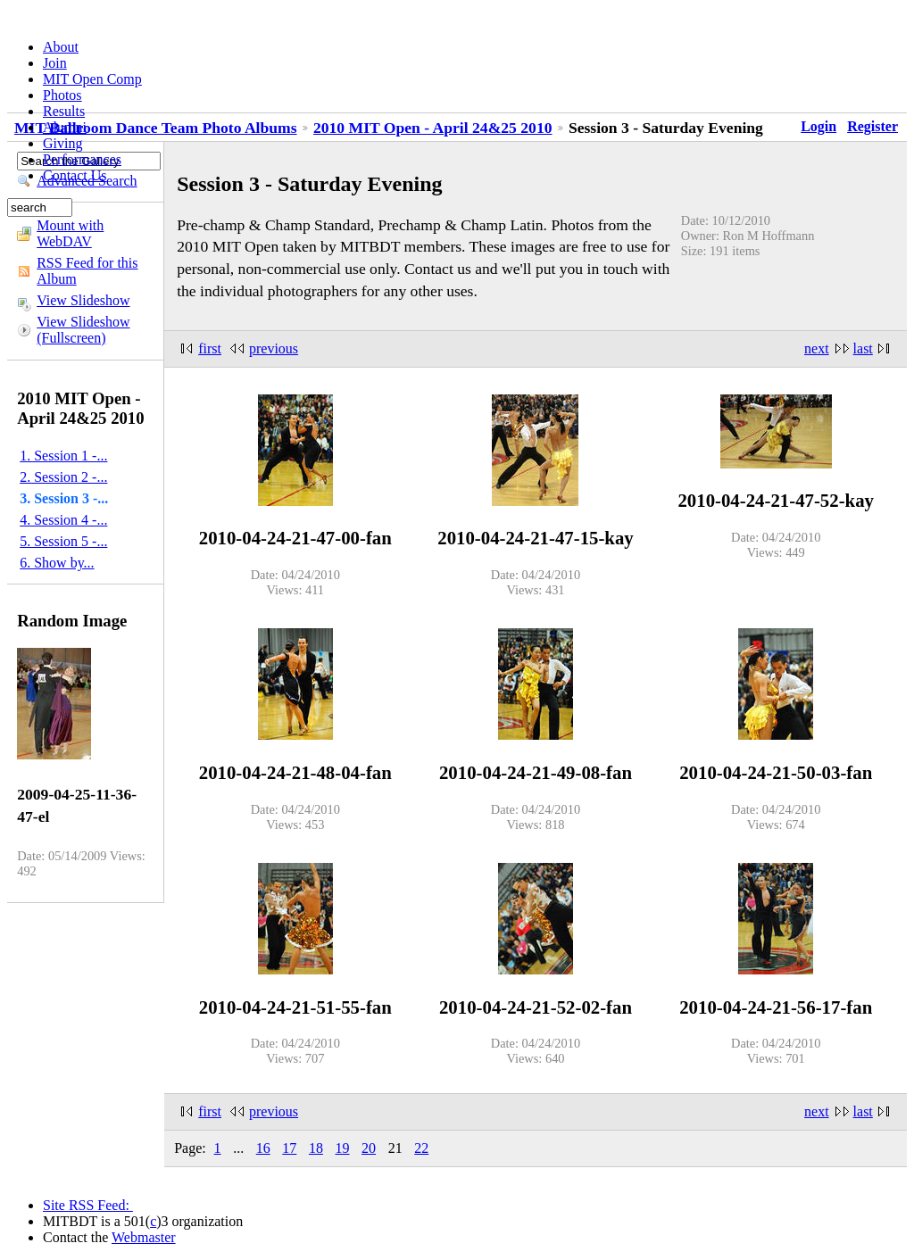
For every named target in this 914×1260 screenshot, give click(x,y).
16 (263, 1148)
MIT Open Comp (92, 79)
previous (273, 348)
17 (289, 1148)
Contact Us (75, 175)
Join (55, 62)
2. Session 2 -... (63, 477)
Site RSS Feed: (88, 1205)
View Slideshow (83, 300)
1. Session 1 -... (63, 455)
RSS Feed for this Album (87, 270)
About (61, 46)
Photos (62, 95)
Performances (82, 159)
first (209, 348)
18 (316, 1148)
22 (421, 1148)
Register (872, 126)
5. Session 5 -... (63, 541)
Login (818, 126)
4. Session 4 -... (63, 519)
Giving (62, 143)
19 (343, 1148)
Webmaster (144, 1237)
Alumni (65, 127)
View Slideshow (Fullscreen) (83, 329)
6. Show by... (57, 562)
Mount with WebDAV (70, 233)
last (863, 348)
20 (368, 1148)
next (816, 348)
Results (64, 111)
